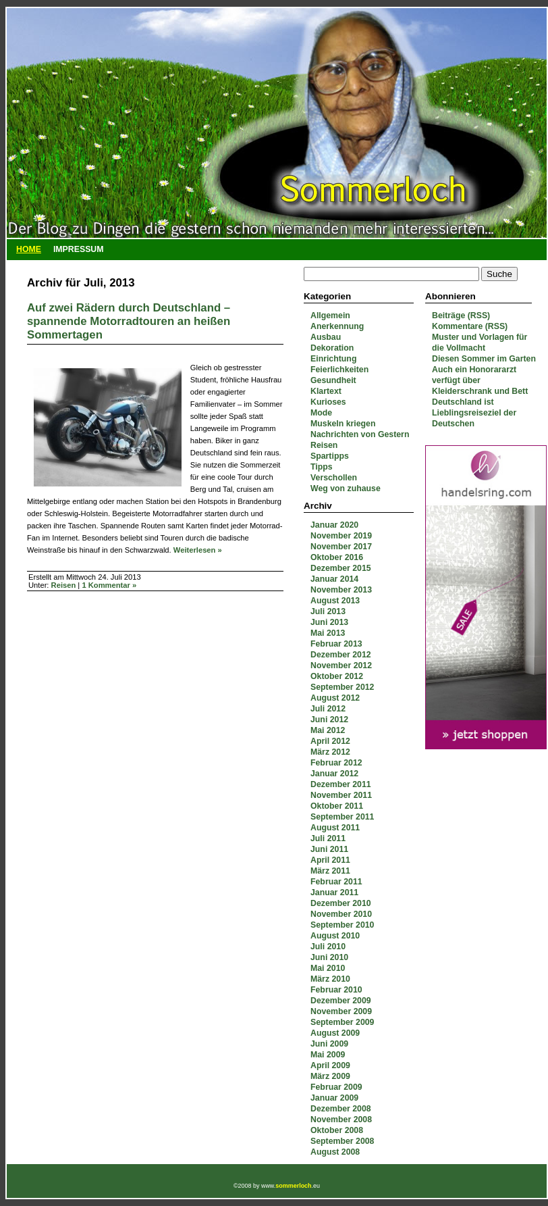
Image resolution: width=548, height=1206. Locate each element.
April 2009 (330, 1065)
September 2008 (342, 1141)
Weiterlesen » (197, 550)
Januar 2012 (334, 773)
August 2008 (335, 1152)
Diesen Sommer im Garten (484, 358)
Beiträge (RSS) (461, 315)
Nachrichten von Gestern (359, 434)
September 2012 (342, 687)
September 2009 (342, 1022)
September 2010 (342, 925)
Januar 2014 (334, 579)
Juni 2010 (329, 957)
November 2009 (341, 1011)
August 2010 (335, 935)
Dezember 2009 (340, 1000)
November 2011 (341, 795)
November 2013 (341, 590)
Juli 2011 (328, 838)
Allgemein (330, 315)
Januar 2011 (334, 892)
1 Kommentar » (109, 585)
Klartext (325, 391)
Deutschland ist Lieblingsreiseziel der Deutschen (474, 412)
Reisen (323, 445)
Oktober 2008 (336, 1130)
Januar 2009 (334, 1098)
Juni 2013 (329, 622)
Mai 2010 (327, 968)
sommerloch (293, 1185)
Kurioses (328, 402)
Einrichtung (333, 358)
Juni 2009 (329, 1044)
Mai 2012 (327, 730)
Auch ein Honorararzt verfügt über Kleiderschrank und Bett (480, 380)
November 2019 (341, 536)
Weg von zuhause (345, 488)
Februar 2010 (336, 990)
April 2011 (330, 860)
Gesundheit (333, 380)
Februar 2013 (336, 644)
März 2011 (330, 871)
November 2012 (341, 665)
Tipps (321, 467)
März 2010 (330, 979)
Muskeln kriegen (342, 423)
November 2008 (341, 1119)
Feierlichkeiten (339, 369)
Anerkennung (337, 326)
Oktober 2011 (336, 806)
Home (28, 249)
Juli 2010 (328, 946)
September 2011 (342, 817)
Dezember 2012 (340, 654)
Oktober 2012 (336, 676)
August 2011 (335, 827)
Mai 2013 (327, 633)
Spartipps (329, 456)
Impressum (78, 249)
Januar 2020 (334, 525)
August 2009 (335, 1033)
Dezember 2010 (340, 903)
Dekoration (332, 348)
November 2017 (341, 546)
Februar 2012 (336, 763)
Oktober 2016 (336, 557)
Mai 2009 (327, 1054)
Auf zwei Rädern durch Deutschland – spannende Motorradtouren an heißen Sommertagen (128, 321)
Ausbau (325, 337)
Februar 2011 (336, 881)
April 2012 (330, 741)
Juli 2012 (328, 708)
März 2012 (330, 752)
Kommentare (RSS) (470, 326)
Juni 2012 (329, 719)
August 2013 (335, 600)
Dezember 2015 (340, 568)
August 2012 (335, 698)
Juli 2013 (328, 611)
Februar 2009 (336, 1087)
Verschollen (333, 477)
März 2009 (330, 1076)
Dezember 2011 (340, 784)
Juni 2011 (329, 849)
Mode (321, 413)
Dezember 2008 (340, 1108)
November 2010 (341, 914)
